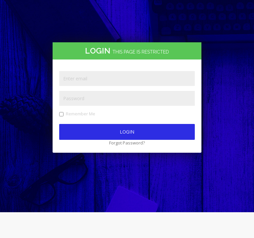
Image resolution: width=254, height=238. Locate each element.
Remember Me (77, 114)
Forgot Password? (127, 143)
